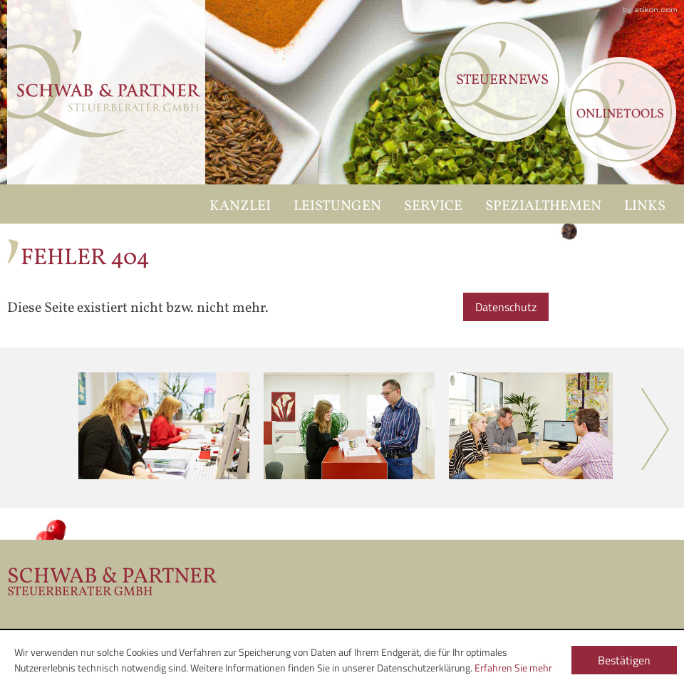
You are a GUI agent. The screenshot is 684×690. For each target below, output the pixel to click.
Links (644, 206)
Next (655, 429)
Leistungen (337, 206)
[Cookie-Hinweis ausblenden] (624, 658)
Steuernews (502, 80)
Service (433, 206)
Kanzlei (240, 206)
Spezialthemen (543, 206)
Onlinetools (620, 114)
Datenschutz (506, 306)
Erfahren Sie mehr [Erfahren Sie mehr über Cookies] (513, 667)
